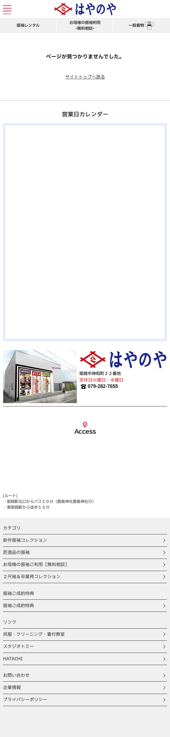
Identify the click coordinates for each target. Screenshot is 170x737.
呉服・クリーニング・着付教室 (34, 634)
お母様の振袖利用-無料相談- (84, 25)
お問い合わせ (16, 675)
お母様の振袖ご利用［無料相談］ (36, 564)
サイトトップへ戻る (85, 77)
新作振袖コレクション (25, 540)
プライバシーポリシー (25, 699)
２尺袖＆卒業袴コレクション (32, 576)
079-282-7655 (98, 386)
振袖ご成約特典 (18, 605)
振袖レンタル (28, 25)
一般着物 (142, 26)
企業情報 (12, 687)
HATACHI (13, 659)
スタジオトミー (18, 646)
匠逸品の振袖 (16, 552)
